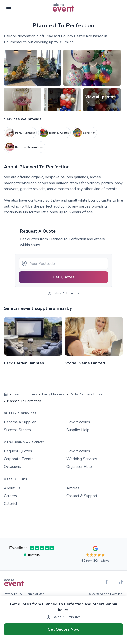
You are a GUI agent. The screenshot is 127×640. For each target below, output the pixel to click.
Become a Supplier (20, 422)
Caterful (10, 503)
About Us (12, 488)
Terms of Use (35, 594)
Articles (72, 488)
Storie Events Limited (85, 363)
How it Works (78, 422)
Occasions (12, 466)
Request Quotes (18, 451)
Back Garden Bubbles (24, 363)
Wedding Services (81, 459)
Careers (10, 496)
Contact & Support (81, 496)
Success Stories (17, 429)
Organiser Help (79, 466)
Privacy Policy (13, 594)
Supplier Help (77, 429)
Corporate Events (18, 459)
